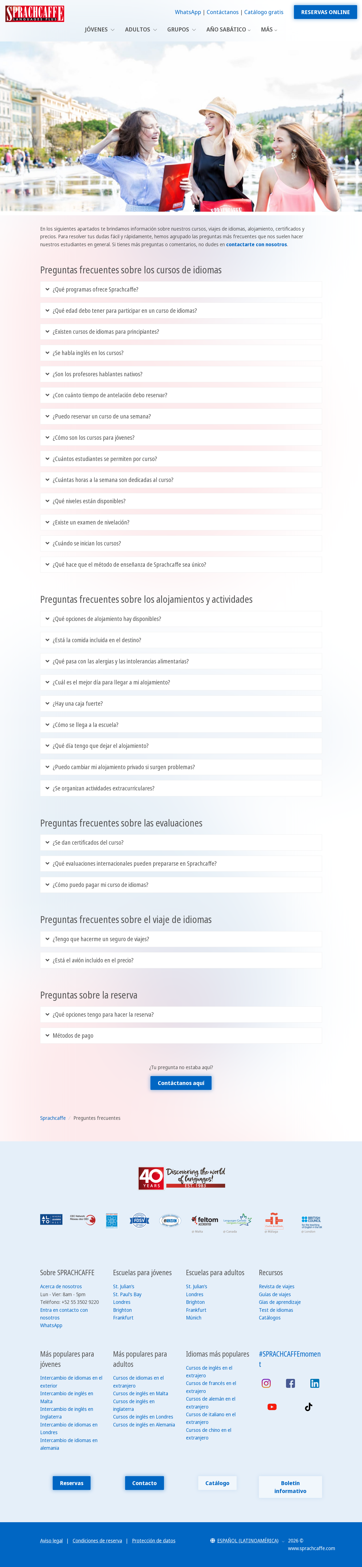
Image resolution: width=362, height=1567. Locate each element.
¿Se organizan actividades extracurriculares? (100, 788)
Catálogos (270, 1317)
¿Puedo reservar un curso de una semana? (98, 416)
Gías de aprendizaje (280, 1302)
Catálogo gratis (263, 12)
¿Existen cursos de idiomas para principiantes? (102, 331)
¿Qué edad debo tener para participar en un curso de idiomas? (121, 310)
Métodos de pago (70, 1035)
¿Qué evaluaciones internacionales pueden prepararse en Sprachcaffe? (131, 863)
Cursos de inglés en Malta (140, 1393)
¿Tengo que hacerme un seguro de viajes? (97, 939)
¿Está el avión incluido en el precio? (90, 960)
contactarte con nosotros (256, 244)
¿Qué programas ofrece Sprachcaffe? (92, 289)
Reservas (71, 1483)
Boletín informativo (290, 1486)
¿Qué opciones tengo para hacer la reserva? (100, 1014)
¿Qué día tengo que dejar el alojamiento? (97, 746)
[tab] (181, 289)
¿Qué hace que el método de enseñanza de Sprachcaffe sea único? (126, 564)
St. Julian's (123, 1286)
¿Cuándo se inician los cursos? (83, 543)
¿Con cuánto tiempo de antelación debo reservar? (107, 395)
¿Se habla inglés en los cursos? (85, 353)
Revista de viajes (276, 1286)
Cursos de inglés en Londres (143, 1416)
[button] (247, 1540)
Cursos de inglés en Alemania (144, 1424)
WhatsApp (188, 12)
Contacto (144, 1483)
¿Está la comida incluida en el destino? (93, 640)
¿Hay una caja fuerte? (74, 703)
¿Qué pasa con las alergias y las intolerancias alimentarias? (117, 661)
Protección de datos (153, 1540)
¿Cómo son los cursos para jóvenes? (90, 437)
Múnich (193, 1317)
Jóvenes (100, 29)
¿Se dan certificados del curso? (85, 842)
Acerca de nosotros (61, 1286)
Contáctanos (223, 12)
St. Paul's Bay (127, 1294)
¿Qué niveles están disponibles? (86, 501)
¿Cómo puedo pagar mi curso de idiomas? (97, 885)
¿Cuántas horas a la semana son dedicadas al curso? (110, 480)
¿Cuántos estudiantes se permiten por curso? (101, 459)
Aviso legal (51, 1540)
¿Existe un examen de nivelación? (88, 522)
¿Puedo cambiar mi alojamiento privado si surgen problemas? (120, 767)
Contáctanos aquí (181, 1083)
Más (267, 29)
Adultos (141, 29)
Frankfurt (123, 1317)
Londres (121, 1302)
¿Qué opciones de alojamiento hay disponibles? (103, 619)
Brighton (122, 1310)
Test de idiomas (276, 1310)
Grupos (181, 29)
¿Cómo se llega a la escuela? (82, 725)
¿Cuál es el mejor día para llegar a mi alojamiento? (108, 682)
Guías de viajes (275, 1294)
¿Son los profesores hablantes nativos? (94, 374)
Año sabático (226, 29)
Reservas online (325, 12)
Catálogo (217, 1483)
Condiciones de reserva (97, 1540)
